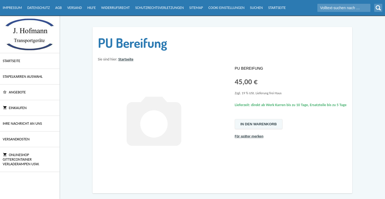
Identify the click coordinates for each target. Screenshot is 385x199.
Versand (74, 7)
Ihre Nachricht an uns (22, 123)
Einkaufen (15, 108)
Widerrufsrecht (115, 7)
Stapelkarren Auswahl (22, 76)
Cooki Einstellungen (226, 7)
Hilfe (91, 7)
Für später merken (249, 136)
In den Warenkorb (259, 124)
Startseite (277, 7)
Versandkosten (16, 139)
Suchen (256, 7)
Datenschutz (38, 7)
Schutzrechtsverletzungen (159, 7)
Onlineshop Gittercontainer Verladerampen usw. (21, 159)
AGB (58, 7)
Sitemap (196, 7)
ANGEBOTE (14, 92)
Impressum (12, 7)
